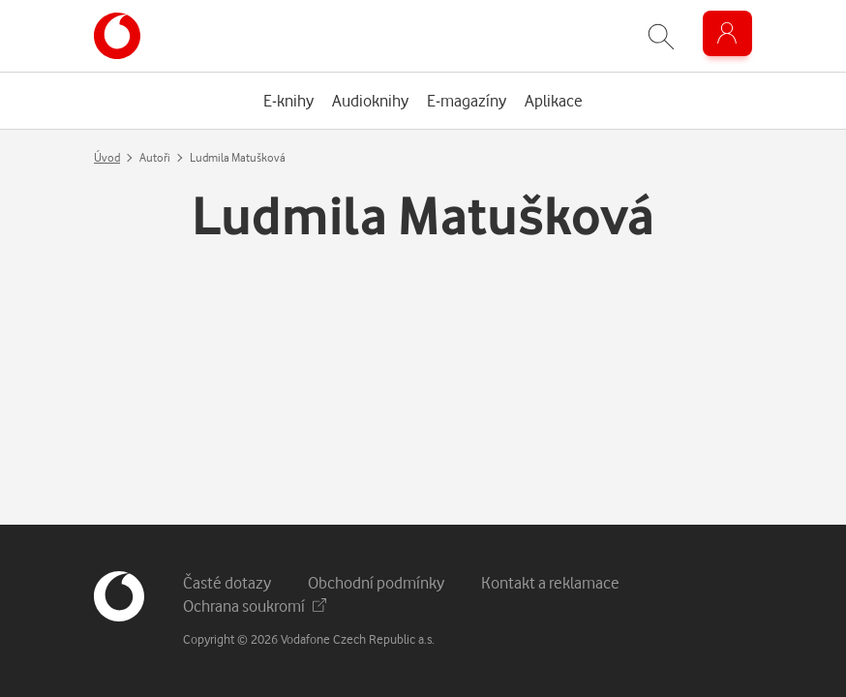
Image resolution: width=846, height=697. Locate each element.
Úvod (107, 157)
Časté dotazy (227, 582)
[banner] (117, 36)
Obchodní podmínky (376, 582)
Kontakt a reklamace (550, 582)
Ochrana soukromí (254, 605)
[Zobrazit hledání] (661, 36)
